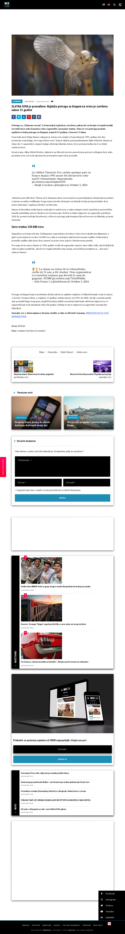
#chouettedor (48, 178)
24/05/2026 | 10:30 (27, 665)
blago (41, 352)
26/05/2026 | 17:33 (27, 776)
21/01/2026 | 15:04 (87, 418)
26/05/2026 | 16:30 (27, 803)
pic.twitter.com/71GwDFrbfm (68, 278)
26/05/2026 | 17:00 (27, 794)
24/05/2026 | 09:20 (27, 628)
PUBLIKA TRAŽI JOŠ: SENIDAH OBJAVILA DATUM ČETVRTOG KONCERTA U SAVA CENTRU (55, 800)
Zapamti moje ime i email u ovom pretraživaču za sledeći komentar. (49, 490)
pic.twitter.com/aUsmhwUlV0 (48, 181)
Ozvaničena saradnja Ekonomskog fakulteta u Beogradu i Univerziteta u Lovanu (53, 791)
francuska (52, 352)
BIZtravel (73, 418)
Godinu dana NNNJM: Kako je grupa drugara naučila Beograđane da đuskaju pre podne (55, 586)
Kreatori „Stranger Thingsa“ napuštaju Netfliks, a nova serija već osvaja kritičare (53, 624)
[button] (111, 894)
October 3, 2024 (78, 185)
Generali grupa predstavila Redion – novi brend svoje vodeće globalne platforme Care (55, 782)
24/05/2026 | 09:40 (27, 590)
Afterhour (17, 101)
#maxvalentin (65, 178)
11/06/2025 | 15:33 (35, 418)
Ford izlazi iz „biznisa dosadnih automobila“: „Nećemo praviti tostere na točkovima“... (55, 662)
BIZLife (31, 101)
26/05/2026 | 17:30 (27, 785)
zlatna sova (82, 352)
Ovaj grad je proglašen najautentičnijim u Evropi (88, 424)
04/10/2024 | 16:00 (42, 101)
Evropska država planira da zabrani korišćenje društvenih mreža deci (32, 424)
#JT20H (47, 278)
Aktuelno (21, 418)
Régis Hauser (67, 352)
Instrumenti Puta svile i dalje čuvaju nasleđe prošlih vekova (45, 773)
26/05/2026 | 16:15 (27, 812)
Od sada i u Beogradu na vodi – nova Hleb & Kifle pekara (43, 809)
